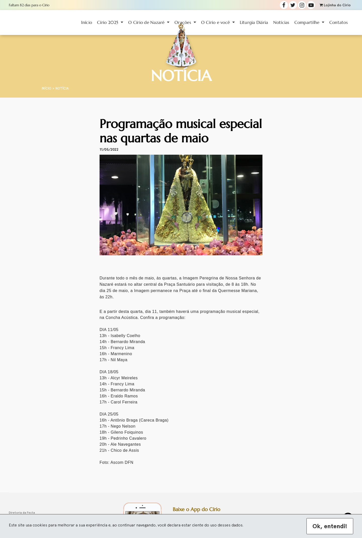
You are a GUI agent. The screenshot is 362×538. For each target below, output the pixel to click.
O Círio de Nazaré (147, 22)
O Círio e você (216, 22)
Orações (183, 22)
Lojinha (335, 5)
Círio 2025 (108, 22)
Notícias (281, 22)
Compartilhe (307, 22)
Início (86, 22)
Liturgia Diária (254, 22)
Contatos (338, 22)
